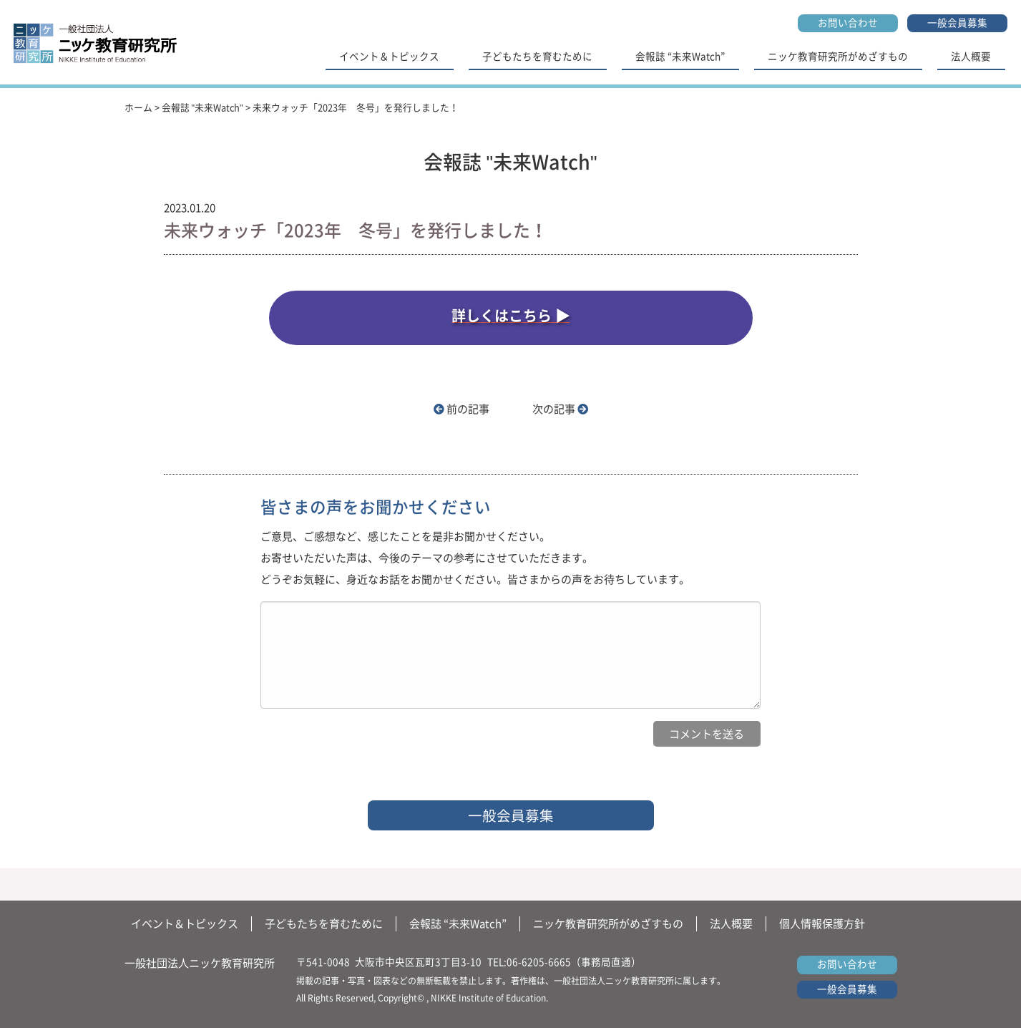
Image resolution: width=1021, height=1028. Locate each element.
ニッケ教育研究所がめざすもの (838, 57)
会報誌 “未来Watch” (680, 57)
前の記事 (461, 409)
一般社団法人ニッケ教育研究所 (199, 963)
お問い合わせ (848, 23)
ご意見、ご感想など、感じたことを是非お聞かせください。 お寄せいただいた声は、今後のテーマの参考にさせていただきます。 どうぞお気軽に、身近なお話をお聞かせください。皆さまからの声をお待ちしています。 (475, 558)
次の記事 (560, 409)
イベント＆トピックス (389, 57)
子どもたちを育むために (537, 57)
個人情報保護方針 (822, 923)
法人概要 (971, 57)
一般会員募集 (957, 23)
